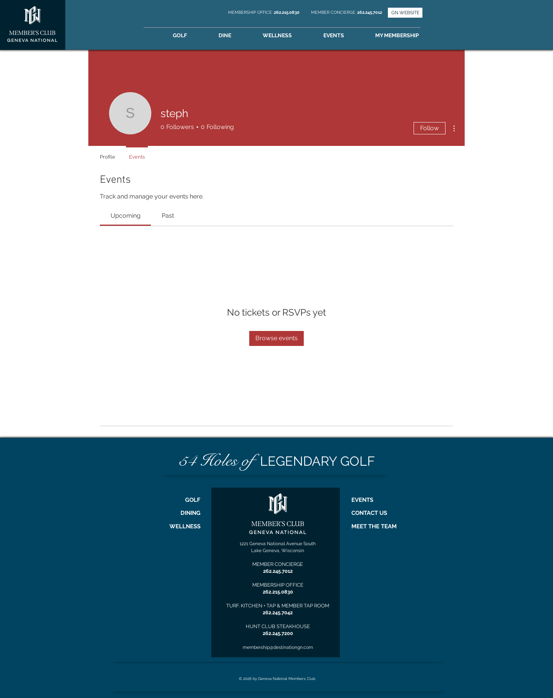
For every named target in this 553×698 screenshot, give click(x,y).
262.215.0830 (287, 12)
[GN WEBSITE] (405, 13)
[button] (408, 35)
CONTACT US (369, 512)
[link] (126, 215)
